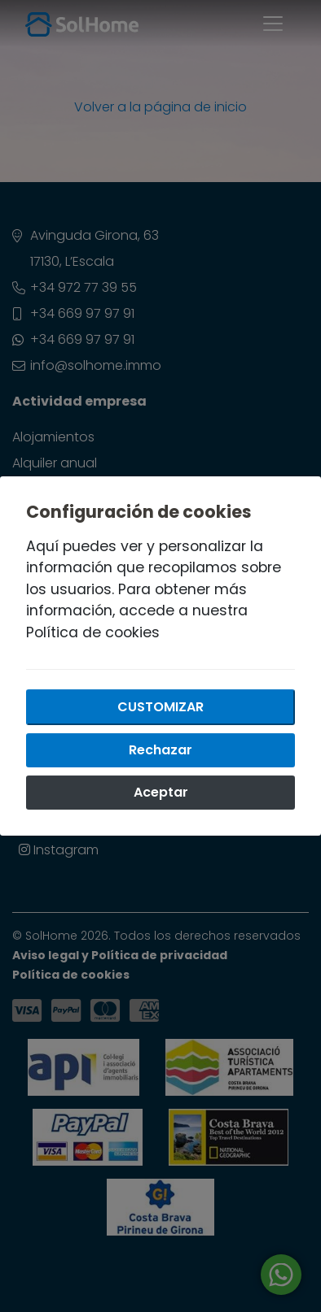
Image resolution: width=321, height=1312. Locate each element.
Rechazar (160, 750)
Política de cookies (93, 632)
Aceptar (161, 792)
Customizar (160, 706)
